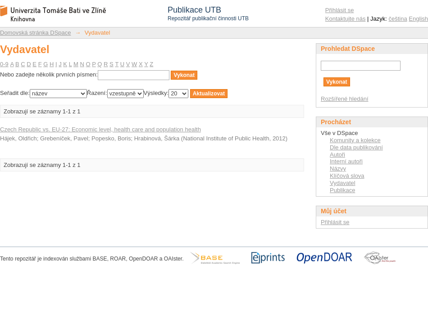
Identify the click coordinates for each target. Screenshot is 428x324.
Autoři (337, 154)
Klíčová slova (347, 175)
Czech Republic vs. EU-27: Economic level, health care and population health (100, 129)
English (418, 18)
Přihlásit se (339, 10)
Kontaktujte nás (345, 18)
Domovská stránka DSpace (35, 32)
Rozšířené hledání (345, 98)
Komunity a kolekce (355, 140)
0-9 (4, 64)
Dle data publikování (356, 147)
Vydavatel (342, 183)
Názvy (338, 168)
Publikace (342, 190)
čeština (398, 18)
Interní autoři (346, 161)
